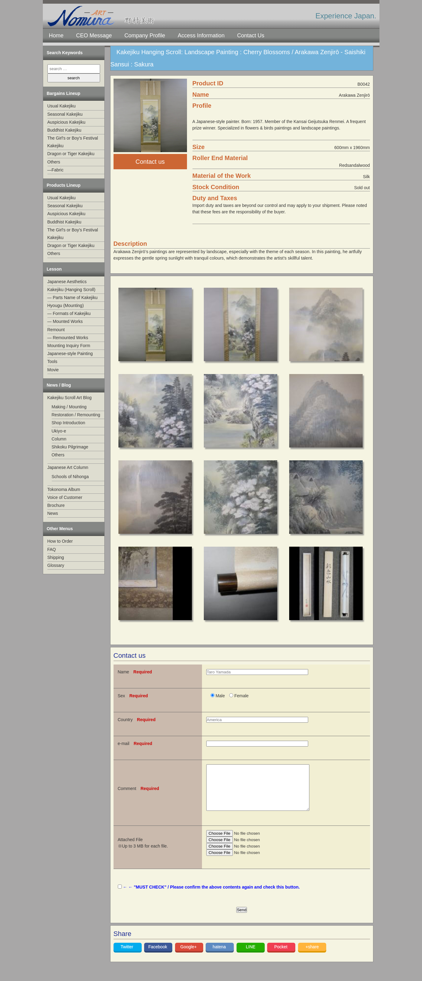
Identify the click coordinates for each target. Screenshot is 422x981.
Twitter (127, 955)
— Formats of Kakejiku (69, 313)
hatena (220, 955)
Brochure (56, 505)
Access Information (201, 35)
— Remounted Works (67, 337)
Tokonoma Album (63, 489)
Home (56, 35)
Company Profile (145, 35)
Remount (56, 329)
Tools (52, 361)
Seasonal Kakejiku (65, 114)
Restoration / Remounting (76, 414)
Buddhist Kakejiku (64, 130)
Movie (53, 369)
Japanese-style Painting (70, 353)
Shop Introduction (68, 422)
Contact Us (250, 35)
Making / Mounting (69, 406)
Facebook (158, 955)
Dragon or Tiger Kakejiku (71, 153)
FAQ (51, 549)
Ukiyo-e (59, 431)
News (52, 513)
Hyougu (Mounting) (65, 305)
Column (59, 438)
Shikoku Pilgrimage (70, 446)
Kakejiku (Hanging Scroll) (71, 289)
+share (312, 955)
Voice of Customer (64, 497)
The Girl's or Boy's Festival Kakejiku (72, 142)
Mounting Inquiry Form (68, 345)
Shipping (55, 557)
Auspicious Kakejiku (66, 122)
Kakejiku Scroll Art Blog (69, 397)
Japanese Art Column (67, 467)
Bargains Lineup (63, 93)
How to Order (60, 541)
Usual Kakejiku (61, 105)
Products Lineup (63, 185)
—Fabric (55, 169)
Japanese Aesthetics (67, 281)
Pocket (281, 955)
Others (53, 161)
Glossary (55, 565)
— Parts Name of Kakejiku (72, 297)
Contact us (150, 161)
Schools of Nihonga (70, 476)
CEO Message (94, 35)
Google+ (189, 955)
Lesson (54, 269)
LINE (250, 955)
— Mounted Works (65, 321)
